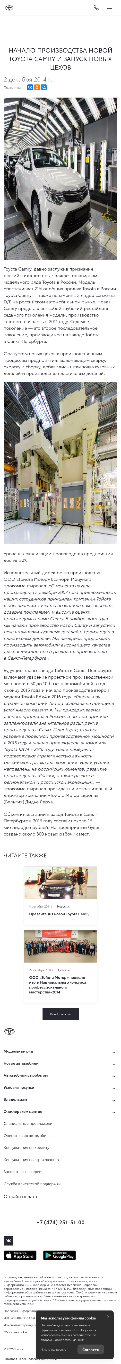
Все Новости (60, 1013)
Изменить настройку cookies (24, 1325)
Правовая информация (21, 1311)
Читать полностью (53, 1349)
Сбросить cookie (15, 1332)
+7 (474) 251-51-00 (60, 1222)
